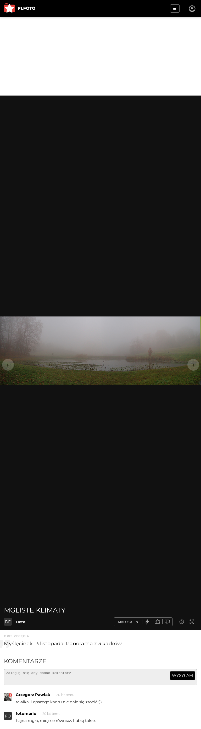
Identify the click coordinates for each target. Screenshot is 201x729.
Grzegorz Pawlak (33, 696)
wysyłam (182, 675)
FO (8, 718)
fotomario (26, 715)
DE (8, 621)
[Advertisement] (100, 56)
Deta (20, 621)
